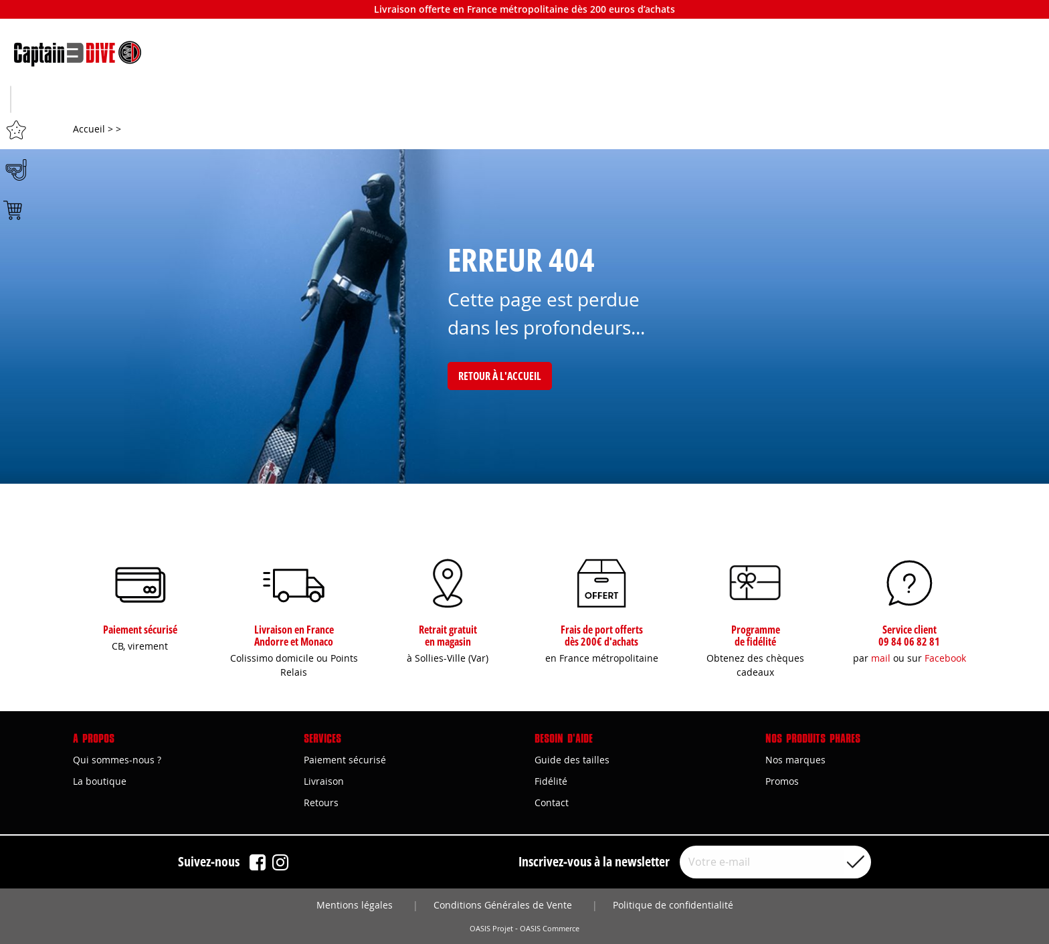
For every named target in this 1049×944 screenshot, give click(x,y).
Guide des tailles (572, 759)
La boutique (99, 781)
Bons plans (895, 101)
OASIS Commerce (549, 928)
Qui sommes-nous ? (117, 759)
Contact (552, 803)
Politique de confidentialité (673, 905)
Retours (321, 803)
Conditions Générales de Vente (503, 905)
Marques (710, 101)
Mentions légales (354, 905)
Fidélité (551, 781)
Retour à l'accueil (499, 376)
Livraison (324, 781)
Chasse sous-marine (153, 101)
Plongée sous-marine (524, 101)
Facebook (945, 658)
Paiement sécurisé (345, 759)
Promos (782, 781)
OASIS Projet (491, 928)
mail (880, 658)
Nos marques (795, 759)
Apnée (339, 101)
